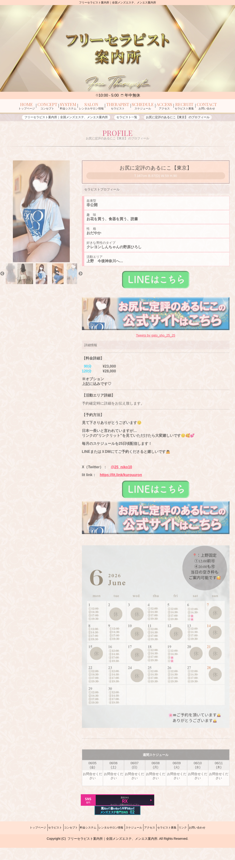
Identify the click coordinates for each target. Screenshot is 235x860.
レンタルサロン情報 (108, 842)
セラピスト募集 (177, 842)
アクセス (155, 842)
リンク (197, 842)
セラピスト (40, 842)
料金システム (82, 842)
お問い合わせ (216, 842)
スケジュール (136, 842)
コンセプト (60, 842)
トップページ (19, 842)
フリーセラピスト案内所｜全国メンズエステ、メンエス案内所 (112, 851)
